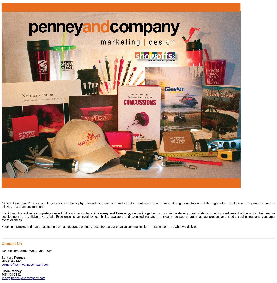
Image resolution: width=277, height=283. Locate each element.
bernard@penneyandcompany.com (25, 264)
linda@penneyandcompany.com (23, 278)
